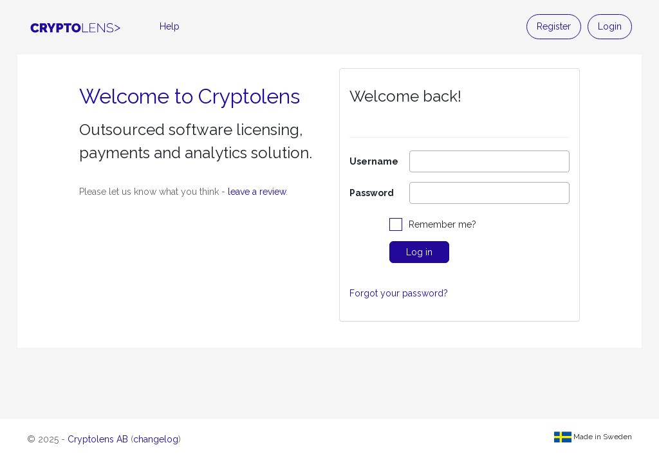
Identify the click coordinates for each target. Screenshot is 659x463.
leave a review (257, 191)
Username (373, 161)
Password (371, 193)
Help (170, 26)
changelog (155, 439)
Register (554, 26)
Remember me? (442, 224)
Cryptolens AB (98, 439)
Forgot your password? (398, 293)
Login (610, 26)
